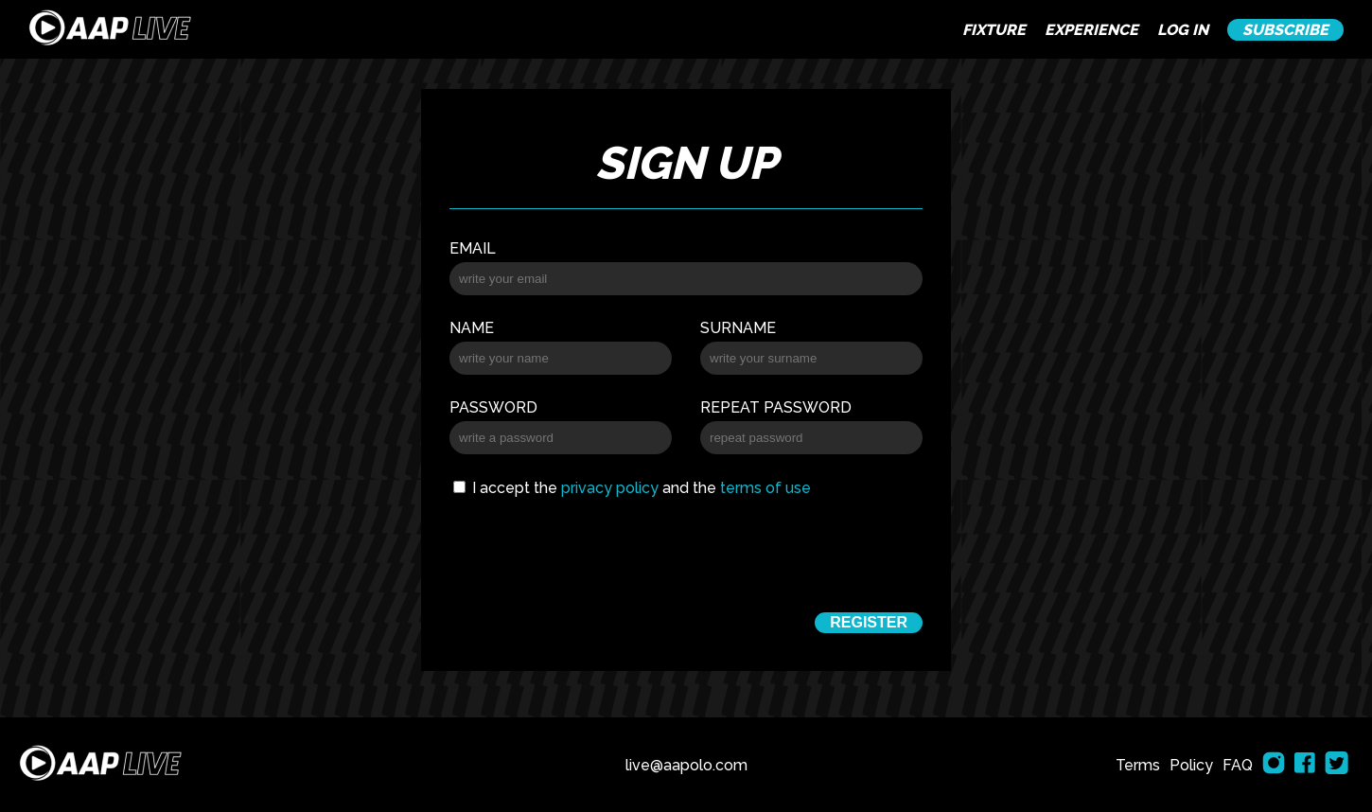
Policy (1191, 765)
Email (472, 248)
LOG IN (1182, 30)
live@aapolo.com (686, 765)
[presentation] (686, 552)
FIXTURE (994, 30)
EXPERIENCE (1091, 30)
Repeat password (776, 407)
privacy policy (610, 488)
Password (493, 407)
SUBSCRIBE (1285, 30)
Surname (738, 328)
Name (471, 328)
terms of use (765, 488)
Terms (1138, 765)
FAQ (1237, 765)
